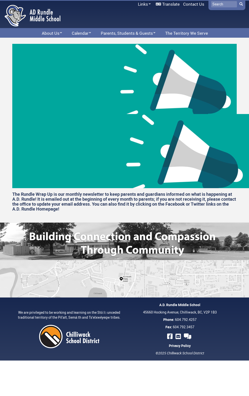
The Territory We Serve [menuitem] (186, 33)
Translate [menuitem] (171, 4)
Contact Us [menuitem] (193, 4)
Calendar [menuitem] (78, 33)
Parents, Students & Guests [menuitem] (125, 33)
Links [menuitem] (143, 4)
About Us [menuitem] (48, 33)
